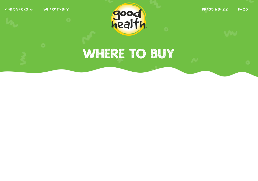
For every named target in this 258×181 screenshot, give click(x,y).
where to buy (56, 9)
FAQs (243, 9)
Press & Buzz (215, 9)
